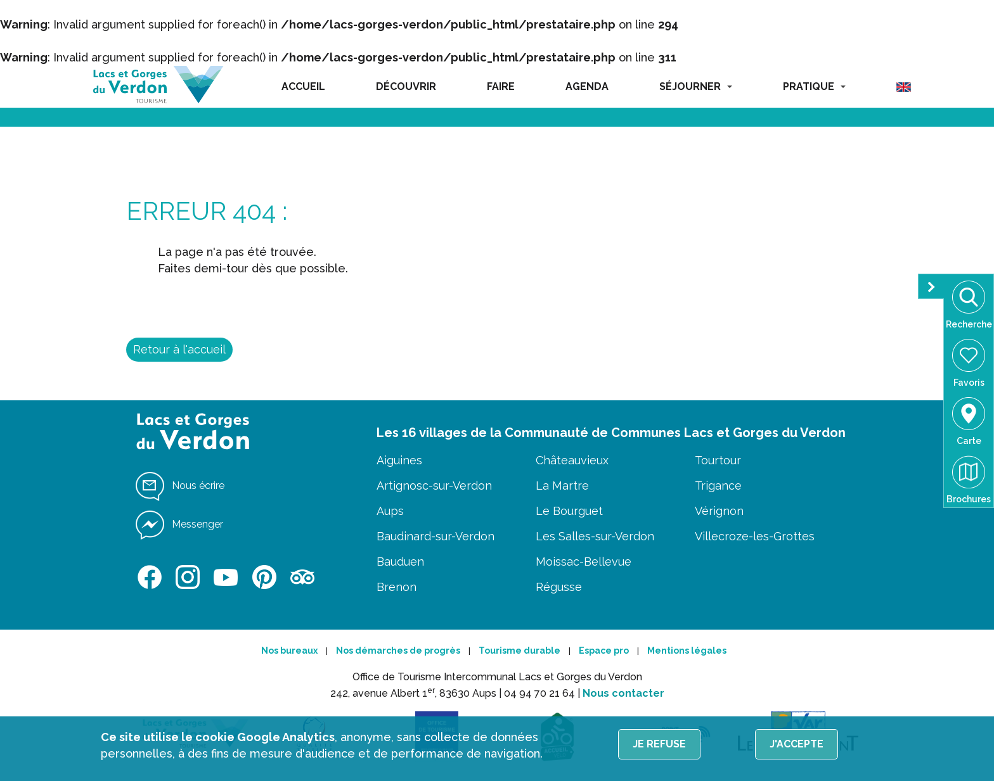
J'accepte (796, 744)
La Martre (562, 485)
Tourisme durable (519, 650)
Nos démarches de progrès (398, 650)
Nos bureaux (289, 650)
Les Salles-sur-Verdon (595, 536)
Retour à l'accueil (179, 349)
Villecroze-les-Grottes (755, 536)
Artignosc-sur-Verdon (434, 485)
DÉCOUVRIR (406, 86)
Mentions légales (686, 650)
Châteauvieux (572, 460)
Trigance (718, 485)
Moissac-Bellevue (583, 561)
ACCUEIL (303, 86)
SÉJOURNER (695, 86)
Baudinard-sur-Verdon (435, 536)
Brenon (396, 587)
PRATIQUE (814, 86)
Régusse (559, 587)
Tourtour (718, 460)
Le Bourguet (569, 510)
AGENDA (587, 86)
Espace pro (604, 650)
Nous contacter (623, 693)
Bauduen (400, 561)
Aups (390, 510)
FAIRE (501, 86)
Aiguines (399, 460)
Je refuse (659, 744)
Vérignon (719, 510)
